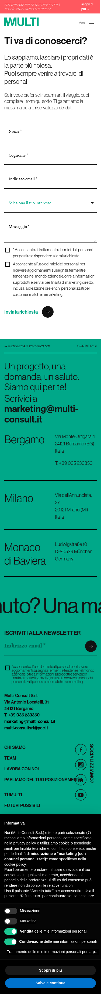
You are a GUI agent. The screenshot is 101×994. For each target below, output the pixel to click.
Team (10, 758)
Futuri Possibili (22, 805)
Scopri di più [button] (50, 970)
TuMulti (13, 794)
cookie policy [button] (15, 864)
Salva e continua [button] (50, 983)
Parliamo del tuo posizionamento (43, 779)
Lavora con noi (21, 768)
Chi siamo (15, 747)
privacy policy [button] (24, 843)
